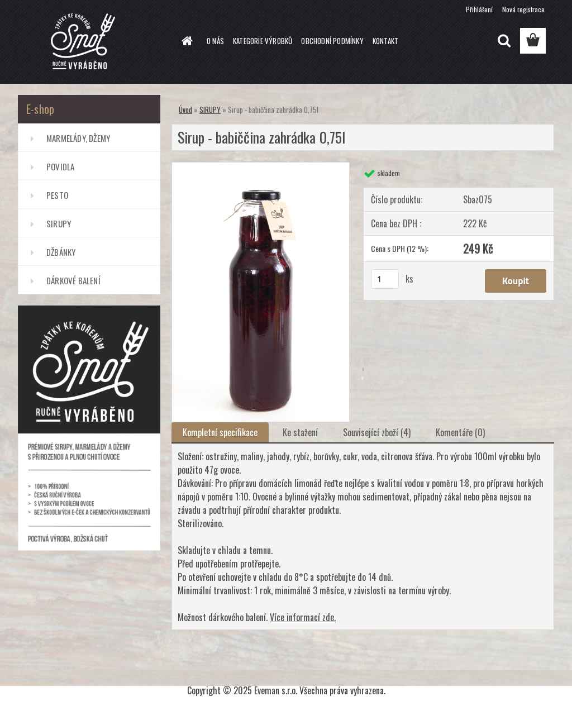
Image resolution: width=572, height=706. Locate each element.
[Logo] (94, 41)
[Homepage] (185, 41)
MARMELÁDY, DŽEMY (78, 138)
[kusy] (385, 279)
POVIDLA (60, 166)
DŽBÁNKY (60, 252)
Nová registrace (523, 9)
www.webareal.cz (318, 670)
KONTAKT (385, 40)
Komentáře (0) (460, 432)
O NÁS (215, 40)
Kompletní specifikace (220, 432)
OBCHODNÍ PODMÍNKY (332, 40)
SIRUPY (58, 223)
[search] (504, 41)
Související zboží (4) (377, 432)
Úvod (185, 109)
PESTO (57, 195)
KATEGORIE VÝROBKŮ (262, 40)
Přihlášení (479, 9)
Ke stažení (300, 432)
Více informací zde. (303, 617)
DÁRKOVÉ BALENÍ (73, 280)
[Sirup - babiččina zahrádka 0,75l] (260, 167)
